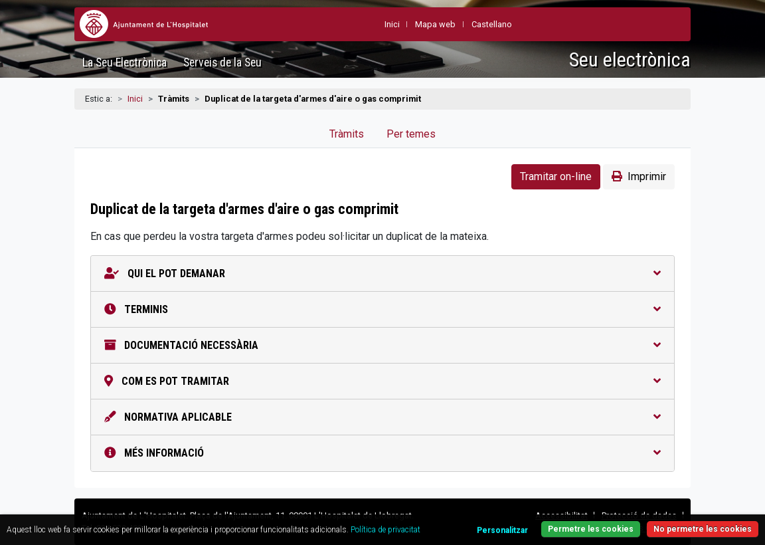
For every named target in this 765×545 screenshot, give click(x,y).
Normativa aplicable (382, 417)
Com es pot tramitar (382, 381)
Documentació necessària (382, 345)
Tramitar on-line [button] (556, 176)
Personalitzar (502, 530)
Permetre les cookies (591, 529)
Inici (135, 99)
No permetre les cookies (702, 529)
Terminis (382, 309)
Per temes (411, 134)
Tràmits (346, 134)
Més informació (382, 453)
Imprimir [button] (639, 176)
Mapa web (435, 24)
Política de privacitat (385, 529)
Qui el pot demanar (382, 273)
